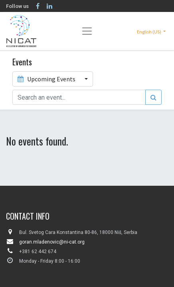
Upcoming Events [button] (47, 79)
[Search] (153, 97)
